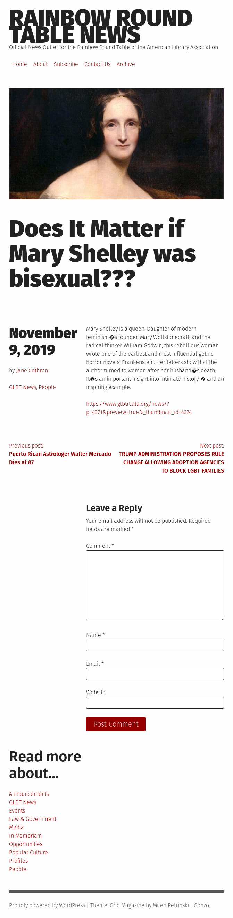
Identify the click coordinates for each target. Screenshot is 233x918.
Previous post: (63, 454)
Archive (126, 64)
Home (19, 64)
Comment (100, 546)
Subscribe (66, 64)
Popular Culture (28, 852)
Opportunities (25, 844)
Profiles (18, 860)
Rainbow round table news (101, 26)
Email (95, 663)
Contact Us (97, 64)
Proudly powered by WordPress (47, 905)
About (40, 64)
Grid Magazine (127, 905)
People (47, 387)
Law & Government (32, 819)
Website (96, 692)
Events (17, 810)
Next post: (170, 458)
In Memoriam (25, 835)
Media (16, 827)
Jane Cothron (32, 370)
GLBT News (22, 387)
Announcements (29, 794)
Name (95, 635)
